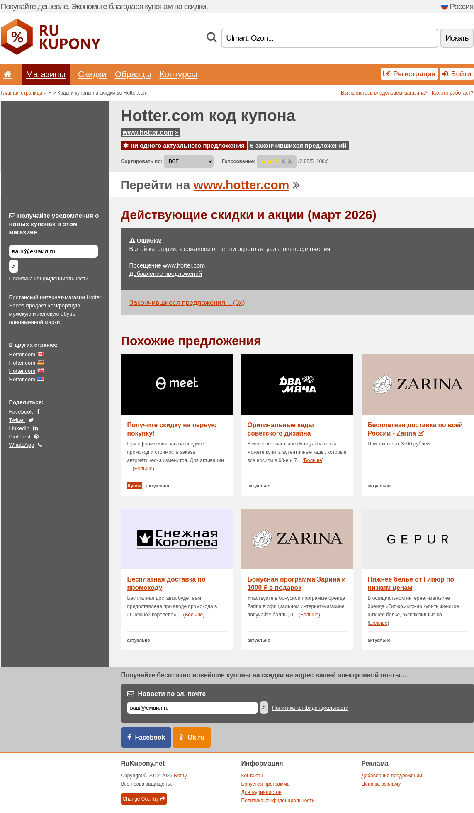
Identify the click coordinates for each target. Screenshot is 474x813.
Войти (457, 74)
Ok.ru (195, 737)
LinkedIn (19, 428)
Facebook (21, 412)
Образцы (133, 74)
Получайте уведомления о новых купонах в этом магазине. (54, 224)
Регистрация (409, 74)
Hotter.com (22, 354)
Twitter (17, 420)
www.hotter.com (151, 132)
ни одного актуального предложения (184, 145)
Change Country (144, 799)
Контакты (252, 776)
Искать (456, 38)
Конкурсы (178, 74)
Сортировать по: (142, 161)
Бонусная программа (265, 784)
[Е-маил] (192, 708)
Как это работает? (453, 93)
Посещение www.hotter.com (167, 265)
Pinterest (20, 436)
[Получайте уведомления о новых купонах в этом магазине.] (53, 251)
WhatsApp (21, 445)
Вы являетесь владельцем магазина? (384, 93)
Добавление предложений (165, 273)
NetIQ (180, 776)
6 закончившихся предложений (298, 145)
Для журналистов (261, 792)
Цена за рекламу (381, 784)
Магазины (46, 74)
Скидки (92, 74)
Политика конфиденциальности (49, 278)
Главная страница (22, 93)
